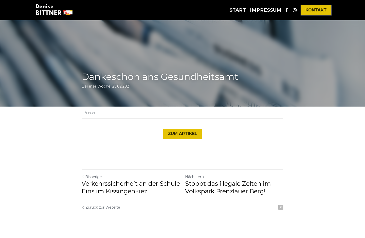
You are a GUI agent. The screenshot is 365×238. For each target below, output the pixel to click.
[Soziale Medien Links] (286, 10)
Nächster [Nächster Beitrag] (195, 177)
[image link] (54, 10)
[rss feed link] (280, 207)
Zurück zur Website (101, 207)
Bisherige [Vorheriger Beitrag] (92, 177)
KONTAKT (316, 10)
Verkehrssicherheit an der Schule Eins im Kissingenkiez (131, 187)
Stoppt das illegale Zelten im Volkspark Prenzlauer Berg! (228, 187)
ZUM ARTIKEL (182, 133)
